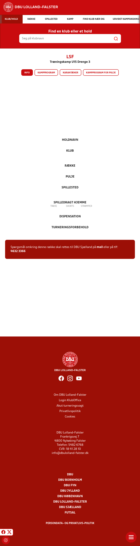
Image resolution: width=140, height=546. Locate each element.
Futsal (70, 512)
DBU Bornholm (70, 480)
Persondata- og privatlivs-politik (70, 523)
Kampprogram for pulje (101, 73)
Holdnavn (70, 140)
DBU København (70, 496)
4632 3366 (18, 251)
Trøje (53, 206)
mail (100, 247)
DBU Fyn (70, 485)
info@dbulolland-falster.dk (70, 453)
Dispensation (70, 216)
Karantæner (70, 73)
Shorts (70, 206)
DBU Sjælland (70, 507)
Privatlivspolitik (70, 411)
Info (27, 73)
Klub (70, 150)
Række (70, 165)
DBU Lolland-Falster (70, 501)
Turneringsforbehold (70, 227)
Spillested (70, 187)
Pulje (70, 176)
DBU (70, 474)
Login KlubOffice (70, 400)
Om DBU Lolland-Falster (70, 395)
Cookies (70, 416)
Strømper (86, 206)
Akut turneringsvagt (70, 405)
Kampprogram (46, 73)
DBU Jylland (70, 490)
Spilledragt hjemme (70, 202)
